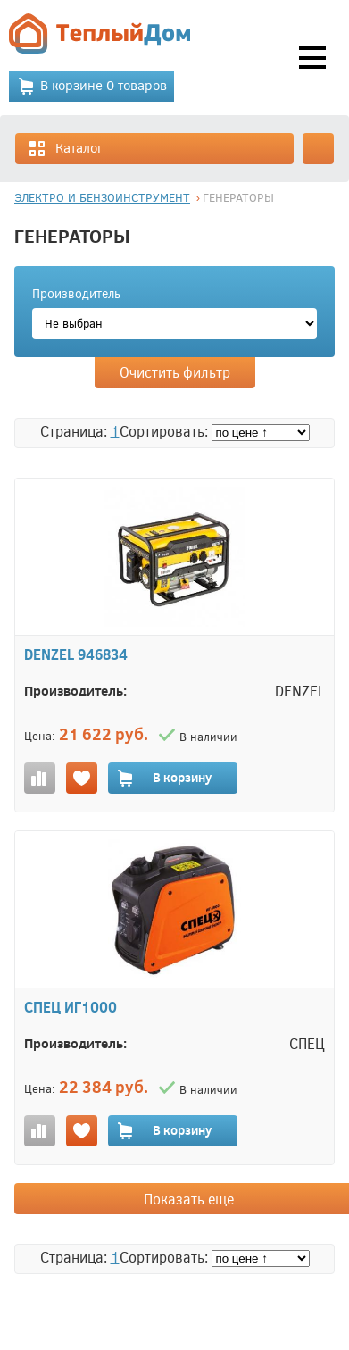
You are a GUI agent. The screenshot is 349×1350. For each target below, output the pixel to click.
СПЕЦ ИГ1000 (70, 1006)
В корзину (164, 778)
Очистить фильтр (175, 371)
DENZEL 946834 (76, 654)
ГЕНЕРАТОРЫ (238, 197)
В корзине (92, 86)
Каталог (65, 148)
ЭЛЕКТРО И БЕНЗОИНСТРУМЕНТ (102, 197)
